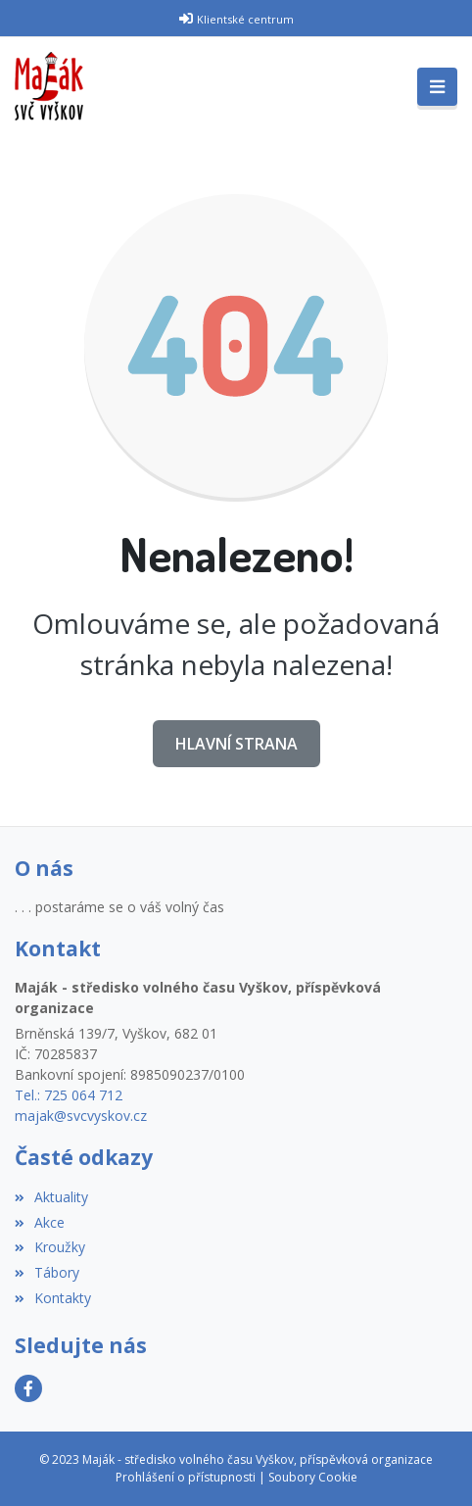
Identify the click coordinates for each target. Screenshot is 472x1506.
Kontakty (53, 1297)
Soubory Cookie (312, 1477)
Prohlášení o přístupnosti (186, 1477)
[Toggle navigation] (437, 87)
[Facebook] (28, 1388)
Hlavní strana (236, 743)
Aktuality (51, 1197)
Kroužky (50, 1247)
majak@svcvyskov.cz (81, 1115)
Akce (40, 1222)
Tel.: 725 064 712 (68, 1095)
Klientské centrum (245, 19)
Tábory (47, 1272)
